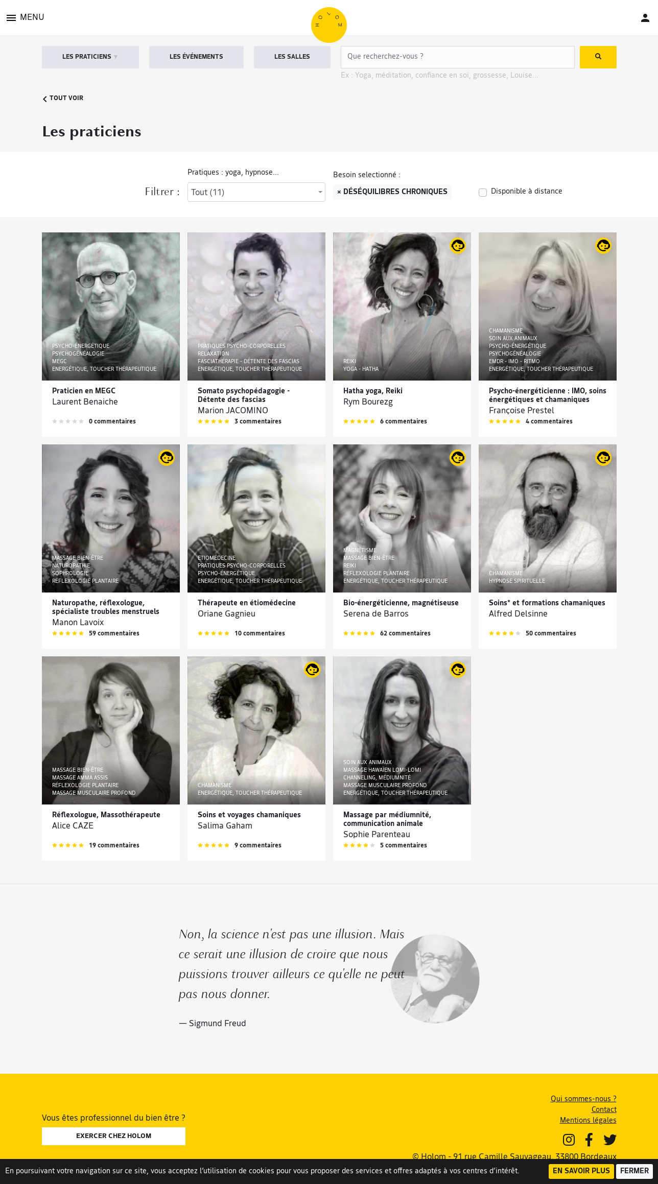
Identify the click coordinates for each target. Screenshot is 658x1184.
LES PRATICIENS (90, 57)
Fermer (634, 1171)
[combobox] (256, 192)
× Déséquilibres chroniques (392, 192)
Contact (604, 1110)
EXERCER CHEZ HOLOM (113, 1136)
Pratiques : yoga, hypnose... (233, 173)
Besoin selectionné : (367, 175)
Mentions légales (588, 1121)
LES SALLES (292, 57)
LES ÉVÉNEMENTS (196, 57)
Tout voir (62, 99)
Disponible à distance (526, 192)
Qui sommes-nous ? (584, 1099)
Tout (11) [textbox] (208, 193)
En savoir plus (581, 1171)
